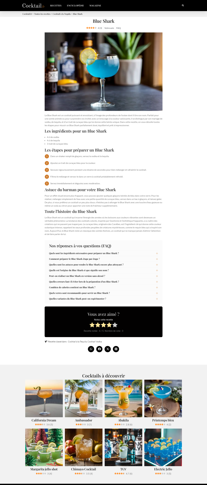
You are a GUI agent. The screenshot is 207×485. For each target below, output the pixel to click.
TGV (123, 469)
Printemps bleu (163, 420)
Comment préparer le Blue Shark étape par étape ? (74, 258)
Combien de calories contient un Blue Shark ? (72, 287)
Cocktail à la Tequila (77, 341)
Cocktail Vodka (94, 341)
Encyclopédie (75, 5)
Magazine (95, 5)
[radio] (92, 325)
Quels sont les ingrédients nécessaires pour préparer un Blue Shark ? (84, 253)
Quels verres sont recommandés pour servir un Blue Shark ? (79, 292)
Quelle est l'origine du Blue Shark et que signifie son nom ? (79, 270)
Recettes (55, 5)
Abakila (123, 420)
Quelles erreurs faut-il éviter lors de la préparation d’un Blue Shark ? (84, 281)
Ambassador (83, 420)
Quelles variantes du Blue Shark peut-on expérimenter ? (77, 298)
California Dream (44, 420)
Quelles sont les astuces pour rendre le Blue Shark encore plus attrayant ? (86, 264)
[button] (183, 5)
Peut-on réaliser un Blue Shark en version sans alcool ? (77, 275)
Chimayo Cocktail (83, 469)
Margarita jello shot (44, 469)
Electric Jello (163, 469)
